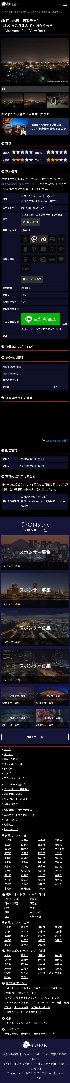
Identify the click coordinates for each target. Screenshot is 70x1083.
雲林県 (41, 964)
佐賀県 (7, 884)
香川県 (7, 879)
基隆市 (58, 927)
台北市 (7, 927)
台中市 (41, 931)
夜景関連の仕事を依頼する (18, 810)
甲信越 (33, 903)
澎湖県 (7, 944)
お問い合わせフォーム (34, 496)
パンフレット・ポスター (17, 799)
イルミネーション (49, 997)
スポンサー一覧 (35, 737)
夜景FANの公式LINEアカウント (20, 184)
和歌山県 (26, 870)
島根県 (58, 870)
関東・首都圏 (11, 903)
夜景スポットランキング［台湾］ (26, 950)
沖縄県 (41, 888)
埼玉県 (7, 853)
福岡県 (58, 879)
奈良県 (7, 870)
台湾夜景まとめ (34, 1012)
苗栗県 (24, 940)
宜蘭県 (41, 940)
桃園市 (41, 927)
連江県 (41, 944)
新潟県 (41, 853)
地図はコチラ (31, 221)
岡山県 (7, 875)
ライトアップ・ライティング (19, 1002)
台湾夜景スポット (40, 1007)
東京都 (41, 849)
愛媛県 (24, 879)
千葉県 (24, 853)
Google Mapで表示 (57, 440)
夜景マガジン (11, 1034)
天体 (59, 1002)
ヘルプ (7, 773)
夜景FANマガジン (16, 983)
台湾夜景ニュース (13, 1012)
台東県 (41, 936)
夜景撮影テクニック (44, 1034)
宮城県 (58, 840)
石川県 (41, 857)
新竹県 (24, 931)
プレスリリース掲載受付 (16, 789)
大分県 (58, 884)
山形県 (24, 844)
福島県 (41, 844)
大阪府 (7, 866)
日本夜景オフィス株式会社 (32, 1063)
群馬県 (24, 849)
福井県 (58, 857)
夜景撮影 (9, 992)
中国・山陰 (35, 912)
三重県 (58, 862)
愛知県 (7, 862)
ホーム (7, 749)
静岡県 (41, 862)
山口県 (41, 875)
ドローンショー (46, 1002)
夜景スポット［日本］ (18, 835)
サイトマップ (11, 829)
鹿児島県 (26, 888)
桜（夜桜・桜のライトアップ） (20, 997)
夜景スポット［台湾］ (18, 922)
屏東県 (24, 936)
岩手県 (41, 840)
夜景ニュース (41, 988)
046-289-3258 (39, 1054)
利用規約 (8, 768)
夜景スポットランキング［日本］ (26, 894)
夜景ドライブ (41, 1023)
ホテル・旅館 (21, 1007)
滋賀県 (58, 866)
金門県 (24, 944)
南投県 (7, 940)
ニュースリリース (13, 819)
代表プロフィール (13, 763)
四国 (6, 916)
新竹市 (7, 931)
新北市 (24, 927)
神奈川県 (59, 849)
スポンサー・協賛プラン (17, 784)
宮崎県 (7, 888)
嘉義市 (24, 977)
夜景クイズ (22, 992)
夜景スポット (11, 988)
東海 (32, 907)
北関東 (33, 899)
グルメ (7, 1007)
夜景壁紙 (26, 1034)
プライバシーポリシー (15, 778)
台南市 (58, 931)
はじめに (8, 754)
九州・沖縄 (35, 916)
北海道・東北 (11, 899)
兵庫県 (41, 866)
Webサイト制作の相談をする (19, 814)
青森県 (24, 840)
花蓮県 (58, 940)
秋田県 (7, 844)
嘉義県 (58, 964)
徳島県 (58, 875)
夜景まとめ (56, 988)
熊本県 (41, 884)
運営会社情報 (11, 759)
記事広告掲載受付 (13, 794)
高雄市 (7, 936)
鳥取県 (41, 870)
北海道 (7, 840)
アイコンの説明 (32, 279)
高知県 (41, 879)
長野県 (7, 857)
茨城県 (58, 844)
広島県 (24, 875)
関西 (6, 912)
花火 (33, 992)
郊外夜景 (26, 230)
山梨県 (58, 853)
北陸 (6, 907)
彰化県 (58, 936)
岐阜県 (24, 862)
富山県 (24, 857)
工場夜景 (26, 988)
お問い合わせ (11, 803)
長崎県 (24, 884)
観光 (66, 1002)
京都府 (24, 866)
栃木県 (7, 849)
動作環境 (8, 824)
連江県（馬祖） (46, 972)
